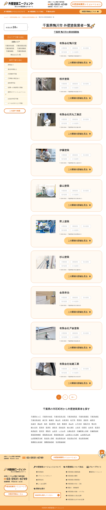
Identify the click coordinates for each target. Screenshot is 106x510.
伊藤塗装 (64, 150)
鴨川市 (94, 424)
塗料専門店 (11, 83)
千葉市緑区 (10, 51)
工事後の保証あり (14, 78)
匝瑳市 (41, 431)
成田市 (92, 420)
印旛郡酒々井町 (83, 431)
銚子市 (45, 420)
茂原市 (85, 420)
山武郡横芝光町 (37, 438)
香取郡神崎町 (36, 435)
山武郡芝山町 (85, 435)
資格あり (11, 65)
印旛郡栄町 (94, 431)
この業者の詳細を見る (78, 63)
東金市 (39, 424)
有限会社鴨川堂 (68, 43)
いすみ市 (62, 431)
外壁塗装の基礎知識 (74, 472)
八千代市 (78, 424)
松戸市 (72, 420)
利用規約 (41, 472)
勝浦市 (64, 424)
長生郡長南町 (84, 438)
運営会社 (41, 480)
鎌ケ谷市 (34, 427)
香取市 (48, 431)
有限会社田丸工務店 (70, 114)
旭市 (45, 424)
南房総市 (34, 431)
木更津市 (65, 420)
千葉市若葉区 (21, 48)
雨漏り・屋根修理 (73, 487)
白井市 (90, 427)
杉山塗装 (64, 257)
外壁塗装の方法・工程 (74, 484)
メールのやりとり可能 (15, 103)
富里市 (97, 427)
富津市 (48, 427)
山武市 (54, 431)
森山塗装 (64, 185)
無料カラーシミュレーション (15, 93)
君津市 (41, 427)
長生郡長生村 (61, 438)
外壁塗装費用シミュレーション (86, 4)
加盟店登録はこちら (15, 494)
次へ (72, 397)
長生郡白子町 (72, 438)
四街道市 (62, 427)
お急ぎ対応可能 (13, 99)
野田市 (79, 420)
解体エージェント (96, 472)
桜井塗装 (64, 79)
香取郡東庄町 (59, 435)
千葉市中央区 (9, 45)
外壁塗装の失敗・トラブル (76, 491)
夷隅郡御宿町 (49, 442)
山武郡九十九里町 (72, 435)
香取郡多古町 (47, 435)
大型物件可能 (12, 74)
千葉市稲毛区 (9, 48)
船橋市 (51, 420)
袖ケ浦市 (70, 427)
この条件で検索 (14, 111)
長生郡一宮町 (49, 438)
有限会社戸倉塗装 (69, 328)
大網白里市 (71, 431)
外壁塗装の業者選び (74, 480)
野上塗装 (64, 221)
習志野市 (52, 424)
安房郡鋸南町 (61, 442)
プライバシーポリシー (45, 476)
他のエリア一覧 (16, 54)
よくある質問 (42, 484)
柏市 (58, 424)
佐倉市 (33, 424)
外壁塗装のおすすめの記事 (76, 499)
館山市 (58, 420)
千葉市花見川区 (21, 45)
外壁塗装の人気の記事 (74, 495)
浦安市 (54, 427)
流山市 (71, 424)
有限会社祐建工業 (69, 364)
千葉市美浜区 (21, 51)
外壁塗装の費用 (72, 476)
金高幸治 (64, 292)
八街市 (77, 427)
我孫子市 (86, 424)
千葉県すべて (36, 416)
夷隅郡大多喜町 (37, 442)
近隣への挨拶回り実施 (15, 87)
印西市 (84, 427)
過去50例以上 (12, 69)
